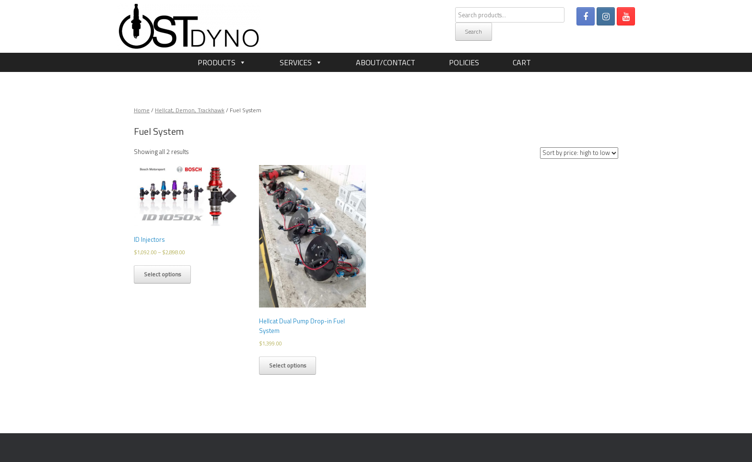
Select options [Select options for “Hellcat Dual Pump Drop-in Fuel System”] (287, 365)
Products (216, 62)
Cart (522, 62)
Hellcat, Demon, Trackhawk (189, 110)
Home (142, 110)
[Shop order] (579, 153)
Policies (464, 62)
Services (296, 62)
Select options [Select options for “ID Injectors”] (162, 274)
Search (473, 31)
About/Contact (385, 62)
